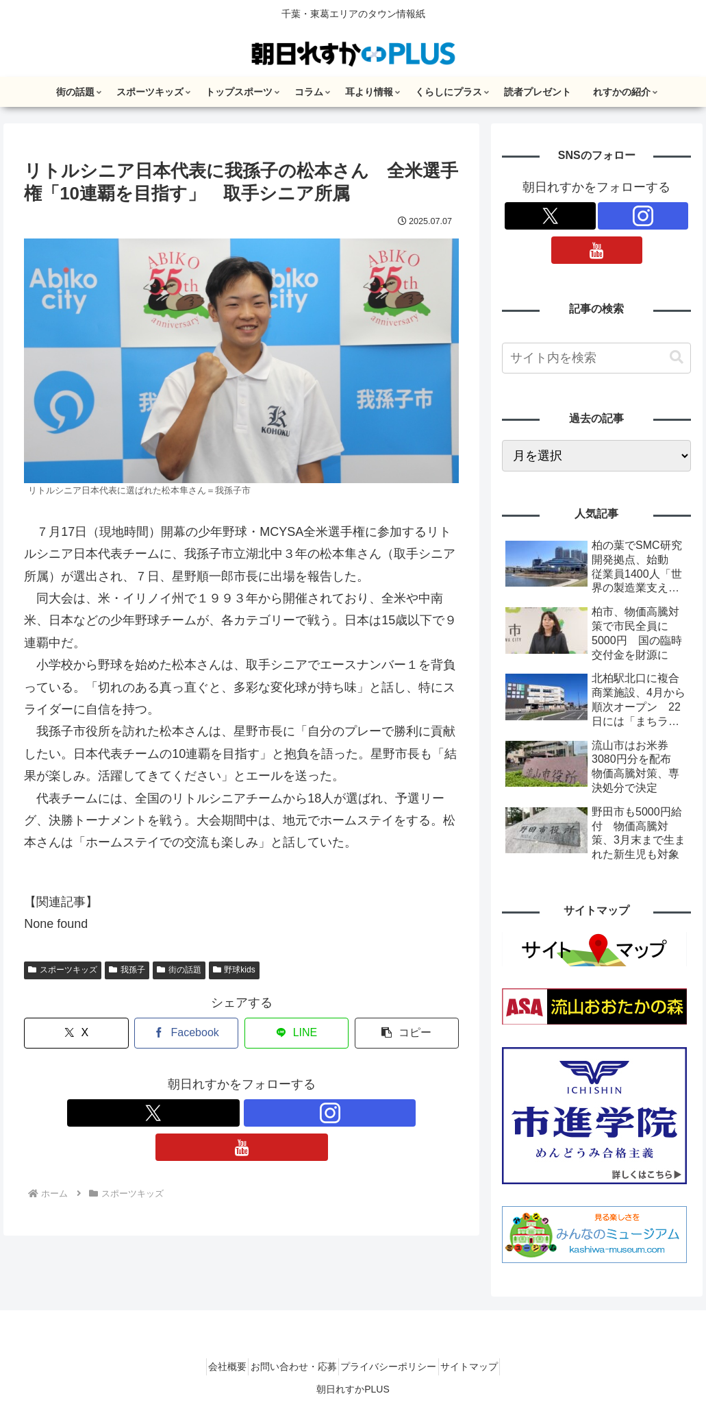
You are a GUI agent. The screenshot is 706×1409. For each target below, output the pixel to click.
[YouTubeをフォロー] (273, 1113)
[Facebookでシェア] (186, 1033)
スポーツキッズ (62, 970)
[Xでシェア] (76, 1033)
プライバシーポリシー (394, 1366)
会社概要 (211, 1366)
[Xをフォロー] (210, 1113)
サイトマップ (485, 1366)
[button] (407, 1033)
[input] (596, 358)
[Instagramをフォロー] (241, 1113)
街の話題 (179, 970)
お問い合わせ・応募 (288, 1366)
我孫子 (127, 970)
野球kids (234, 970)
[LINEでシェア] (296, 1033)
